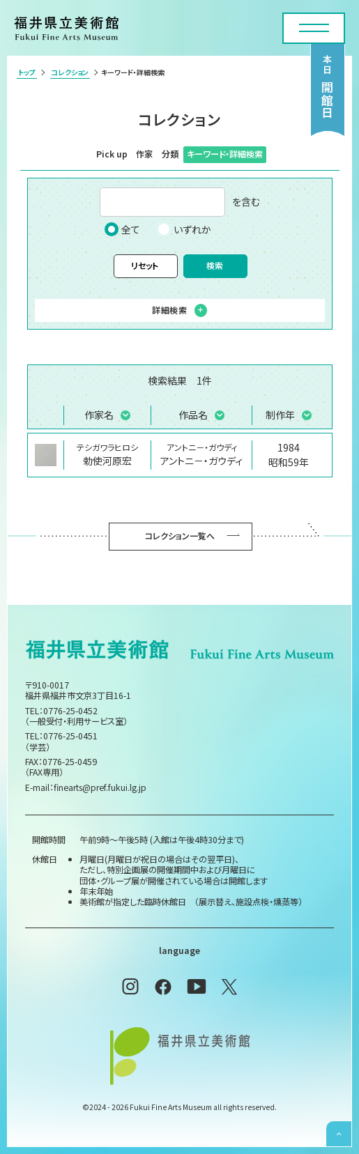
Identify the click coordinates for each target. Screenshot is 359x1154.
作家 (144, 154)
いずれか (184, 229)
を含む (180, 202)
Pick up (112, 154)
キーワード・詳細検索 (225, 154)
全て (122, 229)
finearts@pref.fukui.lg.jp (100, 787)
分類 (170, 154)
